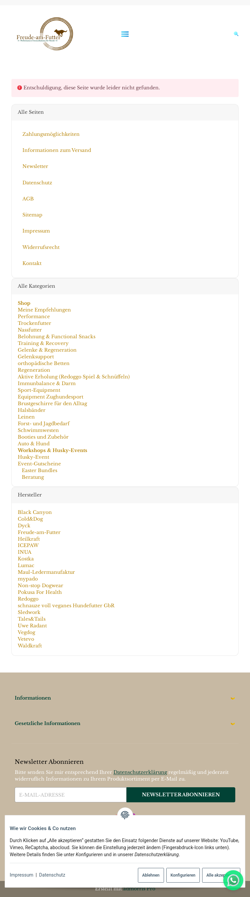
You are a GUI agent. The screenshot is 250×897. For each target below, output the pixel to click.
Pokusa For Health (39, 592)
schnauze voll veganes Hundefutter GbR (65, 606)
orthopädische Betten (43, 363)
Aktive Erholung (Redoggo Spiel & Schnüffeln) (73, 377)
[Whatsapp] (233, 880)
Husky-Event (33, 457)
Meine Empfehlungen (44, 310)
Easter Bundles (38, 470)
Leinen (25, 417)
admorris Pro (139, 889)
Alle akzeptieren (221, 875)
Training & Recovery (42, 343)
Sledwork (28, 612)
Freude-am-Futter (38, 532)
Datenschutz (52, 875)
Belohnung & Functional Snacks (56, 337)
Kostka (25, 559)
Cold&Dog (30, 519)
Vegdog (26, 632)
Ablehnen (151, 875)
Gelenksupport (35, 357)
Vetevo (25, 639)
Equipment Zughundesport (50, 397)
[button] (125, 698)
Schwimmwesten (38, 430)
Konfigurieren (182, 875)
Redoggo (27, 599)
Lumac (25, 565)
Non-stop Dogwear (40, 585)
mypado (27, 579)
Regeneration (33, 370)
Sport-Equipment (38, 390)
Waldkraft (29, 646)
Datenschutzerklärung (140, 772)
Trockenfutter (34, 323)
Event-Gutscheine (39, 464)
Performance (33, 316)
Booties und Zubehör (42, 437)
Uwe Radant (32, 626)
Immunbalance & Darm (46, 383)
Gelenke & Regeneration (46, 350)
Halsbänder (31, 410)
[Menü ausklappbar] (125, 34)
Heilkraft (28, 539)
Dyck (23, 525)
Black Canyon (34, 512)
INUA (24, 552)
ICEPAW (27, 545)
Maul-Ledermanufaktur (46, 572)
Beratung (32, 477)
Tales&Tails (31, 619)
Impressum (21, 875)
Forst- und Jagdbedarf (43, 424)
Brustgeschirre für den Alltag (52, 403)
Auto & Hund (33, 444)
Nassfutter (29, 330)
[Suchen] (234, 33)
